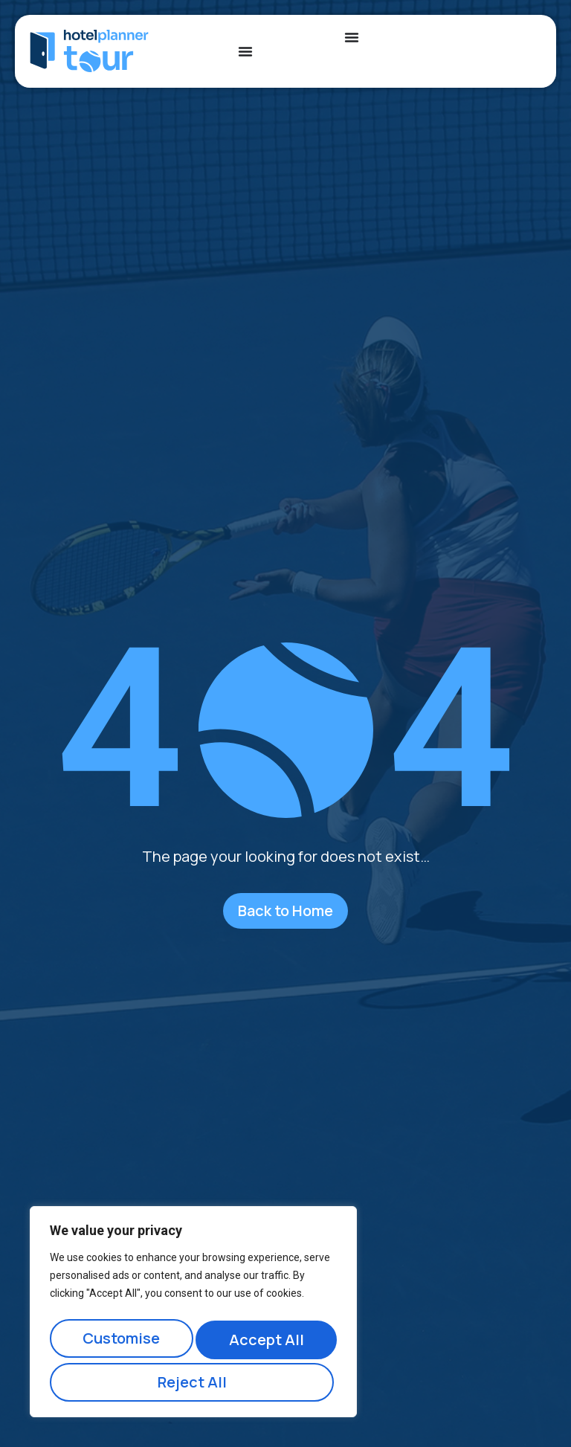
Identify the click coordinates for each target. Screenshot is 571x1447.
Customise (120, 1343)
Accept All (193, 1382)
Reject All (264, 1343)
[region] (193, 1316)
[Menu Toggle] (245, 51)
